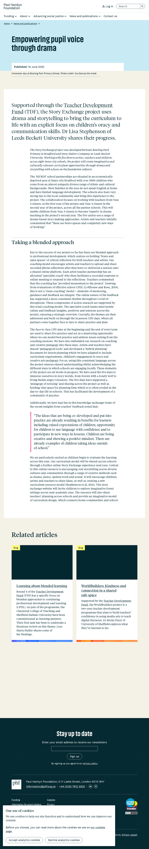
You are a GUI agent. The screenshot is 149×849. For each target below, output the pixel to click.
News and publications (25, 23)
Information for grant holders (26, 804)
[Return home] (13, 6)
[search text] (128, 6)
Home (7, 23)
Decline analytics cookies (64, 840)
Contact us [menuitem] (110, 16)
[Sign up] (74, 756)
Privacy (51, 804)
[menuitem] (10, 16)
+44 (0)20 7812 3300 (72, 786)
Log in (107, 6)
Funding (16, 799)
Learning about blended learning (41, 649)
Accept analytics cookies (24, 840)
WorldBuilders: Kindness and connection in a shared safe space (103, 654)
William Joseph (129, 834)
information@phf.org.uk (41, 786)
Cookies (51, 799)
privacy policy (90, 763)
